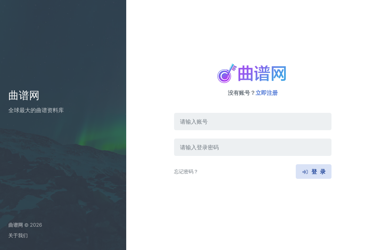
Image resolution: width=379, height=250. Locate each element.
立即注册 (267, 92)
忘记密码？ (186, 171)
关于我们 (18, 235)
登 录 (313, 171)
